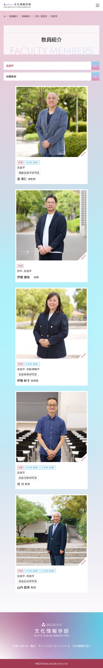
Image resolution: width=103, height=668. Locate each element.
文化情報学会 (80, 646)
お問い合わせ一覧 (22, 646)
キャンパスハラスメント (52, 646)
